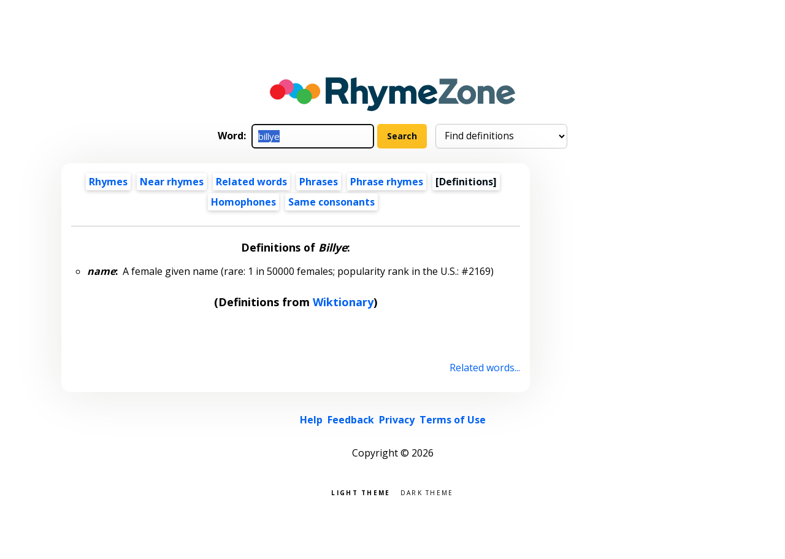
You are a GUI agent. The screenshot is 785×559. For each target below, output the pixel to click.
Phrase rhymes (386, 181)
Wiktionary (343, 302)
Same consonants (331, 202)
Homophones (243, 202)
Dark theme (427, 492)
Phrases (318, 181)
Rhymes (108, 181)
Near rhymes (172, 181)
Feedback (350, 419)
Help (311, 419)
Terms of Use (452, 419)
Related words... (485, 367)
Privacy (397, 419)
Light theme (360, 492)
